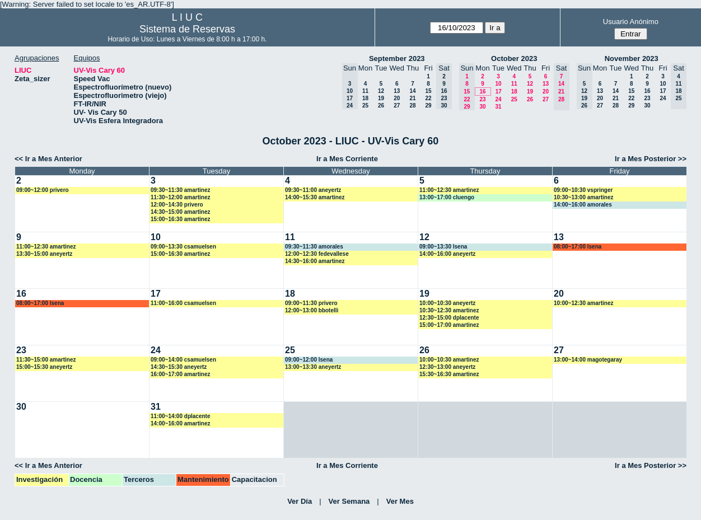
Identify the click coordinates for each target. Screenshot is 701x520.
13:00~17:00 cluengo (446, 197)
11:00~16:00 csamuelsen (183, 303)
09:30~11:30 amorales (314, 246)
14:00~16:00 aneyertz (447, 254)
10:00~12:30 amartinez (583, 303)
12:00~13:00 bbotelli (311, 310)
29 (428, 105)
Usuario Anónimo (630, 21)
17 (499, 91)
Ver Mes (400, 501)
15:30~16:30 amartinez (449, 374)
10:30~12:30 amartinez (449, 310)
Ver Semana (349, 501)
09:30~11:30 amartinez (180, 190)
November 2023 (631, 58)
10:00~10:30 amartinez (449, 360)
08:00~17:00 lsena (577, 246)
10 (498, 84)
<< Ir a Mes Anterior (48, 158)
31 (498, 107)
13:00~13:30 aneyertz (313, 367)
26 (381, 105)
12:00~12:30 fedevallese (317, 254)
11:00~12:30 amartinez (449, 190)
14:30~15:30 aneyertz (179, 367)
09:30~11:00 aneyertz (313, 190)
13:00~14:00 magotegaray (588, 360)
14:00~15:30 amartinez (314, 197)
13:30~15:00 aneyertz (44, 254)
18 (365, 98)
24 (498, 99)
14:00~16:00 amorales (583, 205)
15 (428, 91)
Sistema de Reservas (187, 29)
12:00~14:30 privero (177, 205)
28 (412, 105)
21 (412, 98)
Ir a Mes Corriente (347, 158)
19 (381, 98)
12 (381, 91)
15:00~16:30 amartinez (180, 219)
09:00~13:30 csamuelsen (183, 246)
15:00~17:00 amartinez (449, 325)
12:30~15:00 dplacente (449, 318)
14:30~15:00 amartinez (180, 212)
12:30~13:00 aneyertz (447, 367)
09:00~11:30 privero (311, 303)
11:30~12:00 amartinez (180, 197)
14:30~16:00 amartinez (314, 261)
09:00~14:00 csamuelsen (183, 360)
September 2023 (397, 58)
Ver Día (299, 501)
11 (365, 91)
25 (365, 105)
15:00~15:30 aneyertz (44, 367)
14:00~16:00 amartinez (180, 423)
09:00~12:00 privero (42, 190)
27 (397, 105)
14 (412, 91)
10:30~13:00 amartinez (583, 197)
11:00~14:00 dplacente (180, 416)
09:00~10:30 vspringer (583, 190)
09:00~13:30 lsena (443, 246)
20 (397, 98)
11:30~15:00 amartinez (46, 360)
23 (482, 99)
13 (397, 91)
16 (482, 91)
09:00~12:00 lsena (309, 360)
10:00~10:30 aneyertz (447, 303)
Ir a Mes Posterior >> (650, 158)
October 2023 (514, 58)
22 (428, 98)
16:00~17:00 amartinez (180, 374)
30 (482, 107)
